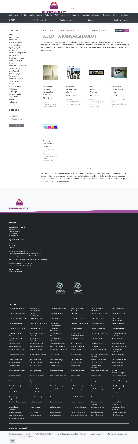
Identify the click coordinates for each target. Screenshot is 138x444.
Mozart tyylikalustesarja (37, 376)
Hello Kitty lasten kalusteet (117, 351)
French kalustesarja (36, 346)
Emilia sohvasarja (76, 344)
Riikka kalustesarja (97, 389)
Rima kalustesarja (15, 392)
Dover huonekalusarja (98, 338)
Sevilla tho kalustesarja (98, 397)
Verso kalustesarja (97, 412)
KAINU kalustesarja (56, 360)
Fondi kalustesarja (118, 344)
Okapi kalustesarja (15, 386)
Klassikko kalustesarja (98, 360)
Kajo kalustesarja (76, 360)
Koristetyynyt (14, 73)
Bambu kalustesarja (56, 313)
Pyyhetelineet (14, 55)
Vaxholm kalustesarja (78, 412)
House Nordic (54, 355)
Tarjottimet (13, 97)
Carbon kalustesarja (16, 323)
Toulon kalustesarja (97, 407)
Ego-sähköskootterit (37, 20)
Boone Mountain (55, 318)
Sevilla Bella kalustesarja (79, 397)
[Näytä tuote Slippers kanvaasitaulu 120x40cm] (50, 126)
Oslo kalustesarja (97, 386)
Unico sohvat (34, 412)
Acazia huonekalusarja (16, 308)
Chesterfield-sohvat (118, 323)
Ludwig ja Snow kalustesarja (96, 367)
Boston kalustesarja (77, 318)
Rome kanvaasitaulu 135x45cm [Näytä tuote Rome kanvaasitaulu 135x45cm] (94, 89)
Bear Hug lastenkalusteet (17, 318)
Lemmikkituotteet (14, 366)
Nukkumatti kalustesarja (120, 381)
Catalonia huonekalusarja (79, 323)
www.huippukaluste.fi (16, 271)
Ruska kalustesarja (77, 392)
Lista (126, 30)
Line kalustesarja (35, 366)
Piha (115, 15)
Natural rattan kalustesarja (75, 377)
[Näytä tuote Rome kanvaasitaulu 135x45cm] (96, 72)
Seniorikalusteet (67, 20)
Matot (11, 34)
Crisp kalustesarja (76, 328)
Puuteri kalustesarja (36, 389)
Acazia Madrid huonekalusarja (35, 309)
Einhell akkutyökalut (36, 344)
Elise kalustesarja (117, 338)
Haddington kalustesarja (17, 349)
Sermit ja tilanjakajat (17, 53)
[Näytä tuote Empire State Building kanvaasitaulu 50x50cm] (50, 72)
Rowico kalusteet (55, 392)
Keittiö (23, 15)
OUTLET (12, 20)
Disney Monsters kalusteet (35, 340)
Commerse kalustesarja (17, 328)
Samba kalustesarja (56, 397)
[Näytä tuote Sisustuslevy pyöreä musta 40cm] (119, 72)
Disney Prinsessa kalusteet (56, 340)
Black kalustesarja (36, 318)
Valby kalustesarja (56, 412)
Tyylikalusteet (14, 45)
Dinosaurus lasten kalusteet (15, 334)
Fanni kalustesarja (97, 344)
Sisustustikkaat (15, 86)
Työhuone (59, 15)
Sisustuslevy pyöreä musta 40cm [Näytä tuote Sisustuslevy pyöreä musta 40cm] (117, 89)
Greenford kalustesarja (119, 346)
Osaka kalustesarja (77, 386)
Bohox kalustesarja (97, 318)
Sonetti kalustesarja (77, 402)
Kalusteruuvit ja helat (17, 66)
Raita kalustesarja (56, 389)
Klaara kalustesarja (36, 363)
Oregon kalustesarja (57, 386)
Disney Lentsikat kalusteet (99, 333)
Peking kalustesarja (118, 386)
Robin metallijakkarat (118, 389)
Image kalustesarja (118, 355)
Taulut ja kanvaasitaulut (68, 30)
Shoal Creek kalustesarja (17, 402)
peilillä (102, 178)
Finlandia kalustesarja (78, 346)
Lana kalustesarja (97, 363)
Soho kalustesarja (56, 402)
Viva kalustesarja (55, 415)
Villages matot (15, 37)
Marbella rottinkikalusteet (17, 371)
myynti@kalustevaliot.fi (16, 240)
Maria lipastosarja (36, 371)
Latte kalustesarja (76, 363)
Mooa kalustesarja (15, 376)
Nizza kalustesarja (97, 376)
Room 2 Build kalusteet (37, 392)
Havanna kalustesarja (98, 349)
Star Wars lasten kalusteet (117, 403)
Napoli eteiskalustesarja (58, 376)
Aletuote (15, 116)
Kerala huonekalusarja (16, 363)
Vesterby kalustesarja (119, 412)
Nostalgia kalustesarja (98, 381)
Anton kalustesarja (118, 308)
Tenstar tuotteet (35, 407)
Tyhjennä (17, 125)
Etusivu (44, 30)
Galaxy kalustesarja (97, 346)
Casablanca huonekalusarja (55, 324)
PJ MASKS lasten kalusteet (17, 389)
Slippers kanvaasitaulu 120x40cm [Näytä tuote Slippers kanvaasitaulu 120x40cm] (48, 143)
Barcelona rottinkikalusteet (35, 314)
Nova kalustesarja (56, 381)
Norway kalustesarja (77, 381)
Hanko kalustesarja (36, 349)
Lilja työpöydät (75, 366)
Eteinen (48, 15)
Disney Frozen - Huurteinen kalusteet (78, 334)
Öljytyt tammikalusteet (16, 418)
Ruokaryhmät (116, 392)
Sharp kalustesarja (118, 397)
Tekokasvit (13, 89)
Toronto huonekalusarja (79, 407)
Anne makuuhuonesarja (58, 308)
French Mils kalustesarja (58, 346)
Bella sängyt (75, 313)
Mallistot (124, 15)
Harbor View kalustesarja (58, 349)
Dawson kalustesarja (98, 328)
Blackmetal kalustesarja (99, 313)
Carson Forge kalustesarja (38, 323)
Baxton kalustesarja (118, 313)
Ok (12, 440)
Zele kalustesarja (117, 415)
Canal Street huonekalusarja (117, 319)
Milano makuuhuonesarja (99, 371)
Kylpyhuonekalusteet (90, 15)
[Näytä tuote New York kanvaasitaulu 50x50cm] (73, 72)
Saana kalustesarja (36, 397)
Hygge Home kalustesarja (38, 355)
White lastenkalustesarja (79, 415)
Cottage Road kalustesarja (54, 329)
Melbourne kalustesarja (78, 371)
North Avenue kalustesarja (34, 382)
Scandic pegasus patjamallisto (14, 398)
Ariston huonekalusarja (17, 313)
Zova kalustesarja (97, 415)
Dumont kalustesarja (77, 338)
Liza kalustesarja (55, 366)
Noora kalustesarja (15, 381)
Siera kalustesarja (36, 402)
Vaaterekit (13, 99)
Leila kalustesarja (117, 363)
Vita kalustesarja (35, 415)
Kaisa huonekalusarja (119, 360)
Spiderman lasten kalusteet (97, 403)
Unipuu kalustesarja (15, 412)
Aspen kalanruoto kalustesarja (97, 309)
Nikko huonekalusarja (119, 376)
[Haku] (94, 9)
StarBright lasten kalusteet (14, 408)
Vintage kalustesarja (16, 415)
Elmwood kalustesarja (57, 344)
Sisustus (106, 15)
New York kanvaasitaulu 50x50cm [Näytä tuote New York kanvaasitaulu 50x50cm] (71, 89)
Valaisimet (13, 102)
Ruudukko (119, 30)
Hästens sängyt (76, 355)
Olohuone (13, 15)
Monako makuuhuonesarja (118, 372)
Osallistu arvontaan (121, 20)
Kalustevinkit (93, 20)
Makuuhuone (35, 15)
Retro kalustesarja (77, 389)
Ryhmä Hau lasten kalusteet (97, 393)
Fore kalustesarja (15, 346)
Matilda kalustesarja (57, 371)
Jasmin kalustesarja (15, 360)
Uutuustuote (17, 119)
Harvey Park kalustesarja (79, 349)
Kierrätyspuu (54, 363)
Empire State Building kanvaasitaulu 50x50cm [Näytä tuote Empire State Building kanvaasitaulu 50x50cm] (48, 91)
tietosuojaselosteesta (26, 436)
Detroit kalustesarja (118, 328)
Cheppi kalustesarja (97, 323)
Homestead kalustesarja (17, 355)
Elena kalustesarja (15, 344)
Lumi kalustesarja (117, 366)
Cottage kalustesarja (36, 328)
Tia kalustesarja (55, 407)
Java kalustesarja (35, 360)
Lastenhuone (72, 15)
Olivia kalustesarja (36, 386)
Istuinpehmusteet (16, 58)
